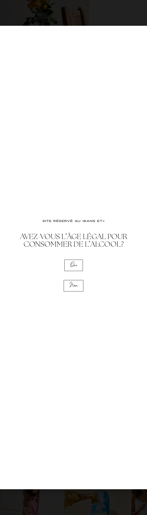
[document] (73, 257)
